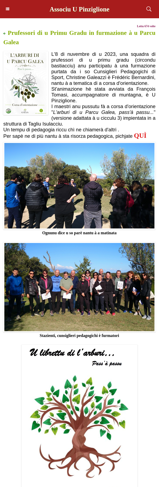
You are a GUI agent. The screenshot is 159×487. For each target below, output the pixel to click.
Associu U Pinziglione (79, 9)
